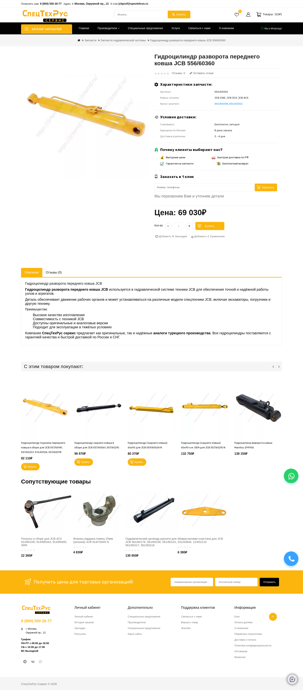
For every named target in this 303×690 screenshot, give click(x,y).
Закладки (79, 628)
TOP (273, 616)
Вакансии (239, 657)
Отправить (269, 582)
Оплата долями (243, 622)
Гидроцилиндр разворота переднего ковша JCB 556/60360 (188, 40)
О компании (226, 28)
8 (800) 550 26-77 (50, 3)
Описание (32, 272)
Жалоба (186, 628)
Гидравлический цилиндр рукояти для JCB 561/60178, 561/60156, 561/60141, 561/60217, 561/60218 (151, 542)
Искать (179, 14)
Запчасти (90, 40)
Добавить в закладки (173, 236)
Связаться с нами (199, 28)
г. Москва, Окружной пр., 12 (90, 3)
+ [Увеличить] (189, 226)
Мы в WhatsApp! (271, 28)
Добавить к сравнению (209, 236)
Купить (209, 226)
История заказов (84, 622)
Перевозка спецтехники (248, 633)
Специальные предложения (145, 28)
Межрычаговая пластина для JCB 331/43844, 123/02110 (200, 540)
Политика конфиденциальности (253, 645)
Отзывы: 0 (178, 73)
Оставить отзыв (201, 73)
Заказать (268, 187)
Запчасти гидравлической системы (123, 40)
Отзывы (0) (54, 272)
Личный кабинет (83, 616)
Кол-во (158, 225)
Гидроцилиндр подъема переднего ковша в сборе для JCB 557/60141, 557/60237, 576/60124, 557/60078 (43, 447)
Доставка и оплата (245, 639)
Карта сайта (135, 633)
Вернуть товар (189, 622)
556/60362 (236, 103)
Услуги (175, 28)
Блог (237, 616)
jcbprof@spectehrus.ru (133, 3)
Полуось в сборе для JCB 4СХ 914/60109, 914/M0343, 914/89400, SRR (44, 542)
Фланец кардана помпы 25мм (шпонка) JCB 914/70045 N (93, 540)
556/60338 (221, 103)
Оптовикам (240, 651)
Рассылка (80, 633)
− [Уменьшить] (168, 226)
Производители (108, 28)
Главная (84, 28)
